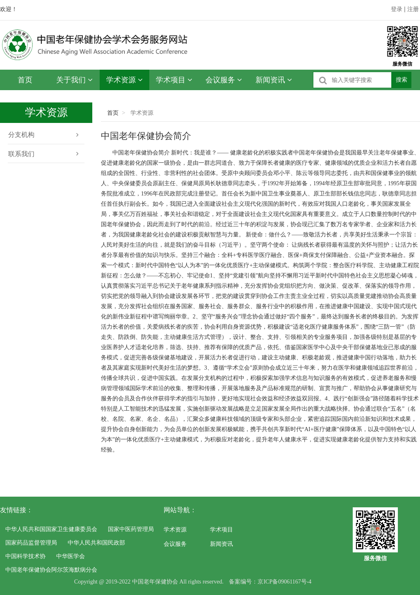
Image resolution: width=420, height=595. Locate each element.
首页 (25, 80)
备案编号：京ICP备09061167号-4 (270, 582)
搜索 (401, 79)
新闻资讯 (274, 80)
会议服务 (223, 80)
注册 (413, 9)
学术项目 (174, 80)
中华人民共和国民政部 (96, 542)
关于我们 (74, 80)
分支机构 (43, 135)
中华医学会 (70, 556)
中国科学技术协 (25, 556)
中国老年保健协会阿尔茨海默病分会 (51, 569)
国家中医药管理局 (131, 529)
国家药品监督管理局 (31, 542)
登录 (396, 9)
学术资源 (124, 80)
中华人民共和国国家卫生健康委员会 (51, 529)
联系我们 (43, 154)
